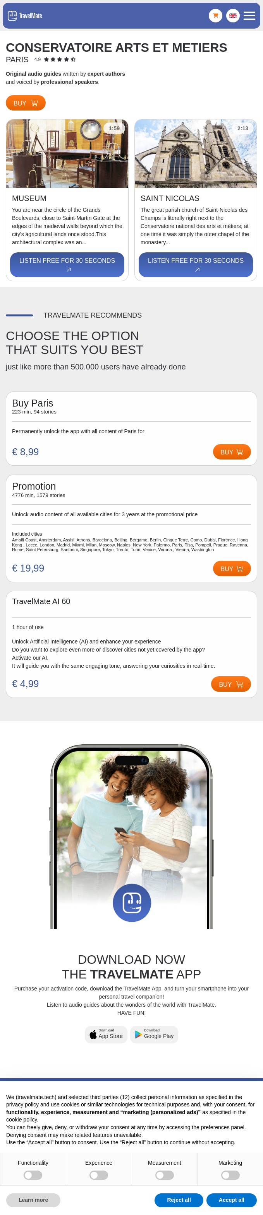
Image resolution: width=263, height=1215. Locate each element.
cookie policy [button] (21, 1119)
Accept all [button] (231, 1200)
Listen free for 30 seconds (67, 265)
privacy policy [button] (22, 1104)
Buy (26, 103)
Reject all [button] (179, 1200)
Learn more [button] (33, 1200)
